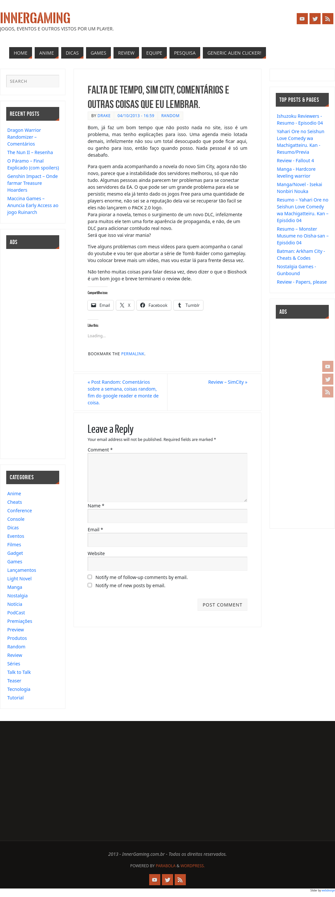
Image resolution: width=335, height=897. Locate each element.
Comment (100, 450)
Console (16, 519)
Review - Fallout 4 (295, 160)
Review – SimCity (227, 382)
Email (95, 529)
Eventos (15, 536)
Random (170, 115)
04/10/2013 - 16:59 (135, 115)
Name (96, 505)
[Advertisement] (25, 353)
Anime (14, 493)
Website (96, 553)
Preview (15, 629)
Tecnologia (18, 689)
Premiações (19, 621)
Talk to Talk (19, 672)
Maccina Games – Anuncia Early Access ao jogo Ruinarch (32, 205)
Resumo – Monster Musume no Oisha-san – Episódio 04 (302, 236)
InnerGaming (35, 18)
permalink (133, 353)
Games (14, 561)
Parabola (166, 866)
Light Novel (19, 578)
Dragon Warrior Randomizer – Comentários (24, 137)
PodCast (16, 612)
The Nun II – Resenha (30, 152)
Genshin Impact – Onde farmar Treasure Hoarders (32, 183)
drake (104, 115)
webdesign (328, 890)
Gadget (15, 553)
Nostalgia (17, 595)
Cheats (14, 502)
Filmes (14, 544)
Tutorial (15, 698)
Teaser (14, 680)
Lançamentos (21, 570)
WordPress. (193, 866)
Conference (19, 510)
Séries (13, 663)
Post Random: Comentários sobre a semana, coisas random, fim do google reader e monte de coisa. (123, 392)
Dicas (13, 527)
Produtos (17, 638)
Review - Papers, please (302, 282)
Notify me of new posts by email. (131, 585)
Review (14, 655)
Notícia (14, 604)
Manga (14, 587)
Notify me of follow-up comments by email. (142, 577)
